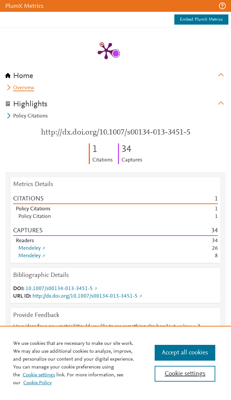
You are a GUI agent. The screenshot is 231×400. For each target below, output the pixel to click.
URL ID (21, 296)
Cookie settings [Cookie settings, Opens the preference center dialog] (185, 373)
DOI (18, 288)
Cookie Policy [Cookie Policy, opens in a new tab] (37, 383)
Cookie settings (39, 375)
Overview (23, 88)
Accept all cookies (185, 352)
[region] (115, 363)
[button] (222, 6)
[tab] (115, 74)
